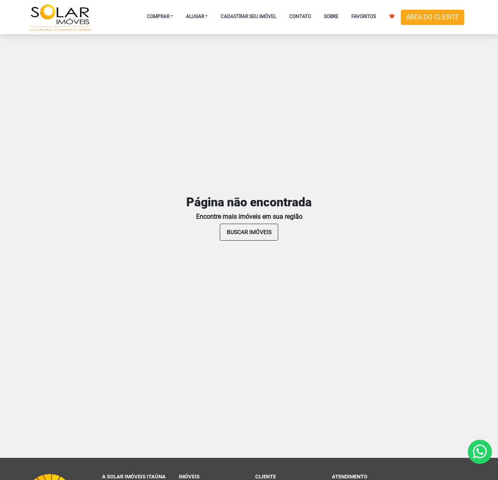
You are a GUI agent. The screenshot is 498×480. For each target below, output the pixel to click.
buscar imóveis (249, 232)
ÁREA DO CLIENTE (432, 17)
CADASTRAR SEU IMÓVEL (248, 16)
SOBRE (331, 16)
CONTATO (300, 16)
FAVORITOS (372, 16)
